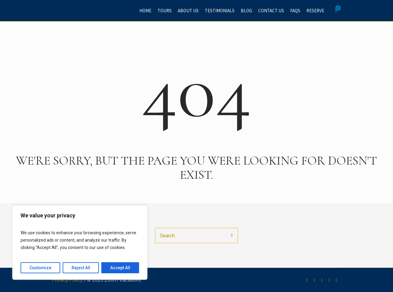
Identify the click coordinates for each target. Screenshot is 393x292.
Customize (40, 267)
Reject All (81, 267)
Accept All (120, 267)
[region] (79, 242)
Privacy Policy (67, 280)
